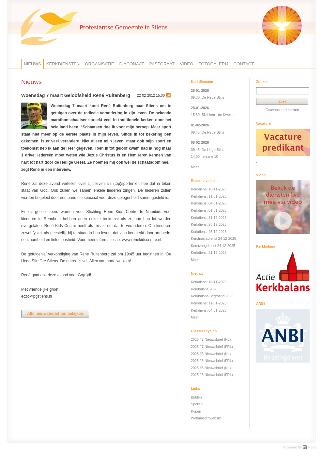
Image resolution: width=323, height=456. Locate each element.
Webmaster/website (206, 418)
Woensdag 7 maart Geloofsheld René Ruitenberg (75, 95)
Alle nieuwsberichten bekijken (55, 313)
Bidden (196, 397)
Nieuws (32, 63)
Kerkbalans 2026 (204, 289)
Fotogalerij (213, 63)
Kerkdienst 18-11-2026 (208, 189)
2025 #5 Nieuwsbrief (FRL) (212, 375)
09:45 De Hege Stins (207, 132)
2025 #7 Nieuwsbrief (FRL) (212, 347)
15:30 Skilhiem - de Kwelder (213, 115)
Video (186, 63)
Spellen (197, 404)
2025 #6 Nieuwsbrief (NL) (211, 354)
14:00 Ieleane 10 (204, 156)
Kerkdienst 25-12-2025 (208, 232)
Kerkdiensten (63, 63)
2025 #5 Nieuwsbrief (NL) (211, 368)
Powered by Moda (299, 447)
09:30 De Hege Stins (207, 97)
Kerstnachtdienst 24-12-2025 (213, 238)
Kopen (196, 411)
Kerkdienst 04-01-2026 (208, 203)
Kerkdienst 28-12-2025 (208, 224)
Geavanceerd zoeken (282, 110)
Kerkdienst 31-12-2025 (208, 218)
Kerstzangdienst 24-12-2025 (213, 246)
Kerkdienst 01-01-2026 (208, 210)
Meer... (196, 167)
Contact (244, 63)
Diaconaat (131, 63)
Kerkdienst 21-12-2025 (208, 252)
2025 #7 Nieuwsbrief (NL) (211, 339)
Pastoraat (162, 63)
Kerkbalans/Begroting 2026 (212, 296)
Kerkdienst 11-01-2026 (208, 196)
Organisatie (99, 63)
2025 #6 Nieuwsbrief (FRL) (212, 361)
